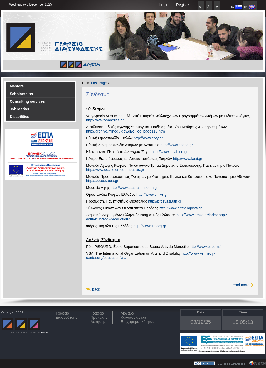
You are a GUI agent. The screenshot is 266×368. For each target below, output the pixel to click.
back (96, 289)
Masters (17, 86)
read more (241, 285)
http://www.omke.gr (152, 194)
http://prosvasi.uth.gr (164, 201)
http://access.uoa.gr (102, 181)
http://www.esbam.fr (206, 246)
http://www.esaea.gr (177, 145)
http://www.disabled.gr (169, 152)
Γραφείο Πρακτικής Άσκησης (99, 317)
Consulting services (27, 101)
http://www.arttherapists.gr (180, 208)
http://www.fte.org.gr (149, 226)
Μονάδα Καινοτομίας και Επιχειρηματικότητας (137, 317)
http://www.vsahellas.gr (105, 120)
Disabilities (19, 117)
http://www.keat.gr (187, 158)
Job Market (19, 109)
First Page (99, 83)
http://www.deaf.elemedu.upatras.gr (115, 170)
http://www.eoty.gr (148, 138)
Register (183, 5)
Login (163, 5)
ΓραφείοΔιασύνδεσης (66, 315)
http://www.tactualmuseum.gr (134, 187)
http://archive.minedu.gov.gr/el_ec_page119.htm (125, 131)
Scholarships (21, 94)
